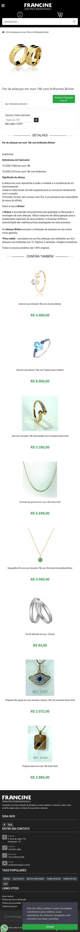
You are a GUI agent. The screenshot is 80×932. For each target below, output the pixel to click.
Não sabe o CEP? (14, 124)
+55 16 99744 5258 (43, 855)
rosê (5, 884)
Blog (10, 825)
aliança (6, 879)
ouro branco (18, 879)
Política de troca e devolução (14, 899)
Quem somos (7, 896)
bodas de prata (54, 879)
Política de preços (9, 906)
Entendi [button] (50, 927)
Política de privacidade (11, 903)
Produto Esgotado (64, 99)
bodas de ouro (70, 879)
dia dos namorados (35, 879)
